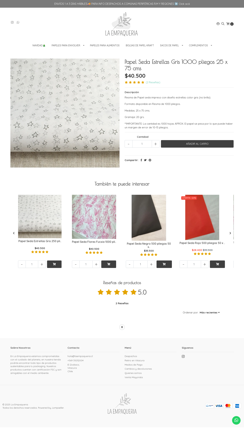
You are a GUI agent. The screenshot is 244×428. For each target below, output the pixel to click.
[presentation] (13, 234)
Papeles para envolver (66, 45)
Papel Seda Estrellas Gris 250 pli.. (40, 241)
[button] (201, 313)
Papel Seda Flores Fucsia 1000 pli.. (94, 242)
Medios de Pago (134, 365)
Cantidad (143, 137)
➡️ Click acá (182, 3)
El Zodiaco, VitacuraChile (74, 368)
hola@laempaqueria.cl (80, 356)
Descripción (132, 92)
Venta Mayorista (134, 377)
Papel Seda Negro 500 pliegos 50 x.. (149, 245)
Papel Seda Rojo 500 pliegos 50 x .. (202, 243)
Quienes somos (133, 373)
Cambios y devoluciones (138, 369)
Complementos (198, 45)
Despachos (131, 356)
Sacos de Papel (169, 45)
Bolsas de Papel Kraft (140, 45)
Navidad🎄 (39, 45)
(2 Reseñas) (153, 83)
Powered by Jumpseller (51, 408)
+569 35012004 (76, 361)
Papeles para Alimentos (105, 45)
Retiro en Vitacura (134, 361)
